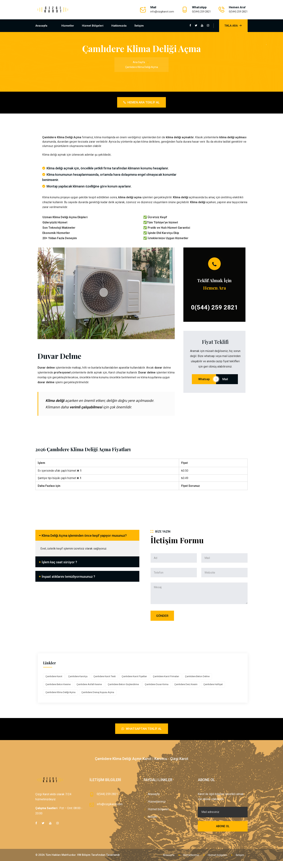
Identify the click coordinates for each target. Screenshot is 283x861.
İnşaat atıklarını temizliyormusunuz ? (68, 576)
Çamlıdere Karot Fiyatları (134, 676)
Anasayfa (41, 25)
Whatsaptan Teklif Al (141, 728)
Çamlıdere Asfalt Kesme (89, 684)
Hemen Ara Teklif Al (141, 102)
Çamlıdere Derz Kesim (185, 684)
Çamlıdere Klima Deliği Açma (60, 692)
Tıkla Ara (233, 25)
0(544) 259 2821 (201, 11)
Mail (227, 379)
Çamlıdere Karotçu (78, 676)
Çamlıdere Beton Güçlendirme (123, 684)
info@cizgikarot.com (162, 11)
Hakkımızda (119, 25)
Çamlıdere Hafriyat (213, 684)
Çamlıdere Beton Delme (197, 676)
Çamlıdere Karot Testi (104, 676)
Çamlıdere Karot (53, 676)
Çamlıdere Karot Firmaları (166, 676)
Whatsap (204, 379)
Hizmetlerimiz (157, 801)
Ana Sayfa (139, 62)
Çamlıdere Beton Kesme (58, 684)
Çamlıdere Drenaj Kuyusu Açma (97, 692)
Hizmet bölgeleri (92, 25)
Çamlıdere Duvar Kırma (156, 684)
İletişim (139, 25)
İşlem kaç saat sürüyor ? (59, 562)
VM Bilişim (83, 854)
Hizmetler (67, 25)
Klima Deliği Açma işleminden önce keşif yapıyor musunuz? (84, 535)
